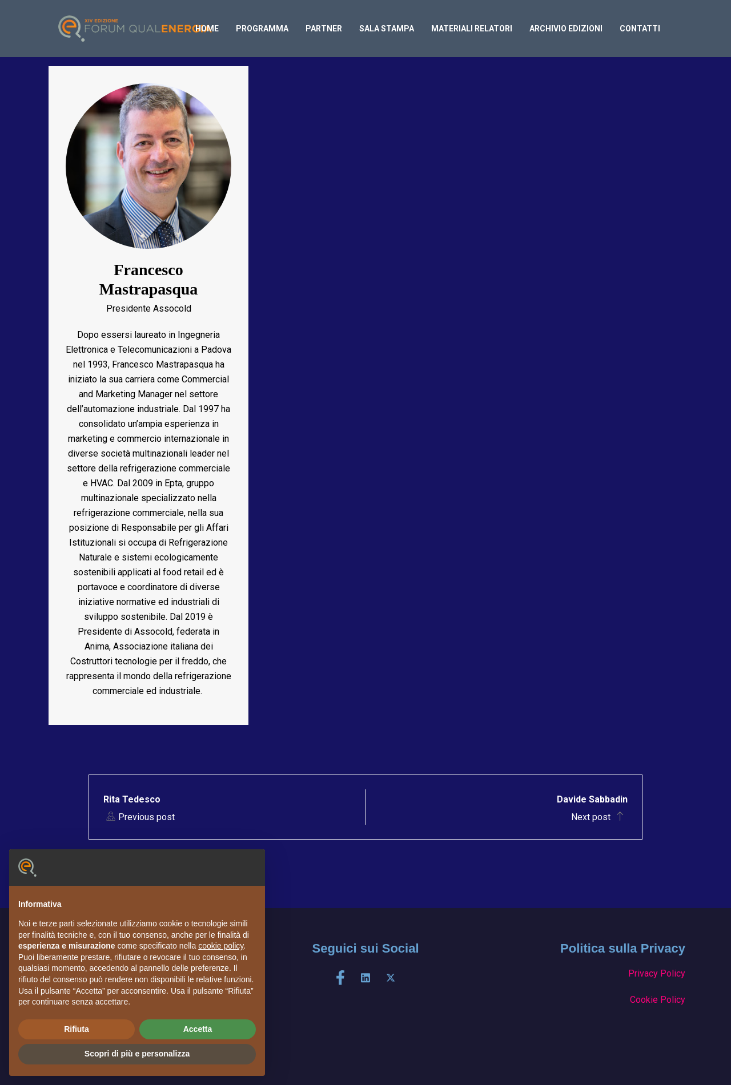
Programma (262, 28)
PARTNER (324, 28)
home (207, 28)
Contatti (640, 28)
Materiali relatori (471, 28)
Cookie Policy (657, 999)
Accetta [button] (197, 1029)
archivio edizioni (566, 28)
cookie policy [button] (220, 945)
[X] (390, 977)
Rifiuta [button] (76, 1029)
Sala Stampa (386, 28)
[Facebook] (340, 977)
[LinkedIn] (365, 977)
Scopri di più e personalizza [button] (137, 1053)
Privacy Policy (656, 973)
